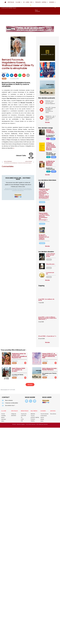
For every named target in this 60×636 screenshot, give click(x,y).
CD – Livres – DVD (28, 2)
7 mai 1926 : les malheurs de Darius (46, 291)
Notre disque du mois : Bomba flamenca (49, 361)
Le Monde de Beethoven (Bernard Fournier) (50, 155)
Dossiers (52, 2)
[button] (19, 2)
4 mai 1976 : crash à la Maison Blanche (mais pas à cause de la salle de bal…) (47, 310)
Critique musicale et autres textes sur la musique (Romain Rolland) (51, 138)
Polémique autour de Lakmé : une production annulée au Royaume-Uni (19, 347)
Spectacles (11, 2)
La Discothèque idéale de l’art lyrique (50, 247)
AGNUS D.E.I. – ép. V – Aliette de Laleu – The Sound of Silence (50, 109)
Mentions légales (21, 416)
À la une (19, 2)
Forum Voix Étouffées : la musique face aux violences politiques (44, 229)
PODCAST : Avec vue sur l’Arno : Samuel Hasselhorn (50, 94)
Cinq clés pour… (50, 256)
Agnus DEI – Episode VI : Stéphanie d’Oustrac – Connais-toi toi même (50, 102)
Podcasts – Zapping (41, 2)
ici (13, 140)
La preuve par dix (50, 265)
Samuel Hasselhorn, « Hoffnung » (50, 123)
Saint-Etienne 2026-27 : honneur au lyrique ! (18, 362)
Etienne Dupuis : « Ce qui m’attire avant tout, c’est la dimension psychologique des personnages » (44, 208)
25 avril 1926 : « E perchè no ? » (47, 328)
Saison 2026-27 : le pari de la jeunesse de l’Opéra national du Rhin (49, 347)
